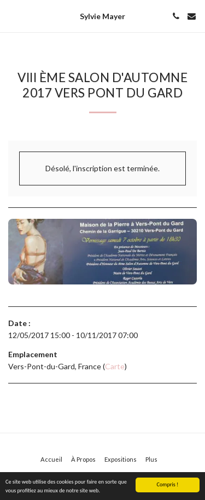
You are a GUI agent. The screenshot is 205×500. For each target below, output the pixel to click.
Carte (115, 366)
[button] (12, 15)
